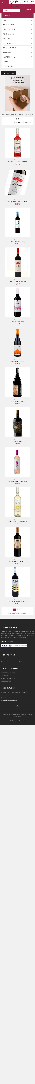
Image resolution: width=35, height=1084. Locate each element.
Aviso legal (4, 675)
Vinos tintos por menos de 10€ (10, 659)
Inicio (7, 16)
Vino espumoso (9, 29)
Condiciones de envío (8, 673)
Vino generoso (9, 48)
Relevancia (27, 122)
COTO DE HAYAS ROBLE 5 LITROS (17, 202)
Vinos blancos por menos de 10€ (11, 662)
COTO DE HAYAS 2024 (17, 322)
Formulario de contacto (10, 700)
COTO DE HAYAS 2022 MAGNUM (17, 601)
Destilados (8, 43)
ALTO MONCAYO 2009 (17, 401)
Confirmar (8, 73)
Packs (5, 61)
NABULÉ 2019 (18, 441)
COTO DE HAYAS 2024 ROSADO (17, 162)
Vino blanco (8, 25)
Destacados (8, 66)
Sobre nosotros (6, 681)
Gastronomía (9, 57)
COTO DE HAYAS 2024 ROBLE (17, 282)
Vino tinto (7, 20)
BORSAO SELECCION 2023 (17, 361)
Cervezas (7, 52)
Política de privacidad (8, 678)
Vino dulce (8, 39)
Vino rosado (8, 34)
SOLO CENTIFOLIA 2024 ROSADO (17, 481)
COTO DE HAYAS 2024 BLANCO (17, 521)
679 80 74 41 (6, 697)
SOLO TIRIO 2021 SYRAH (17, 242)
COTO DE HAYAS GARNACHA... (17, 561)
